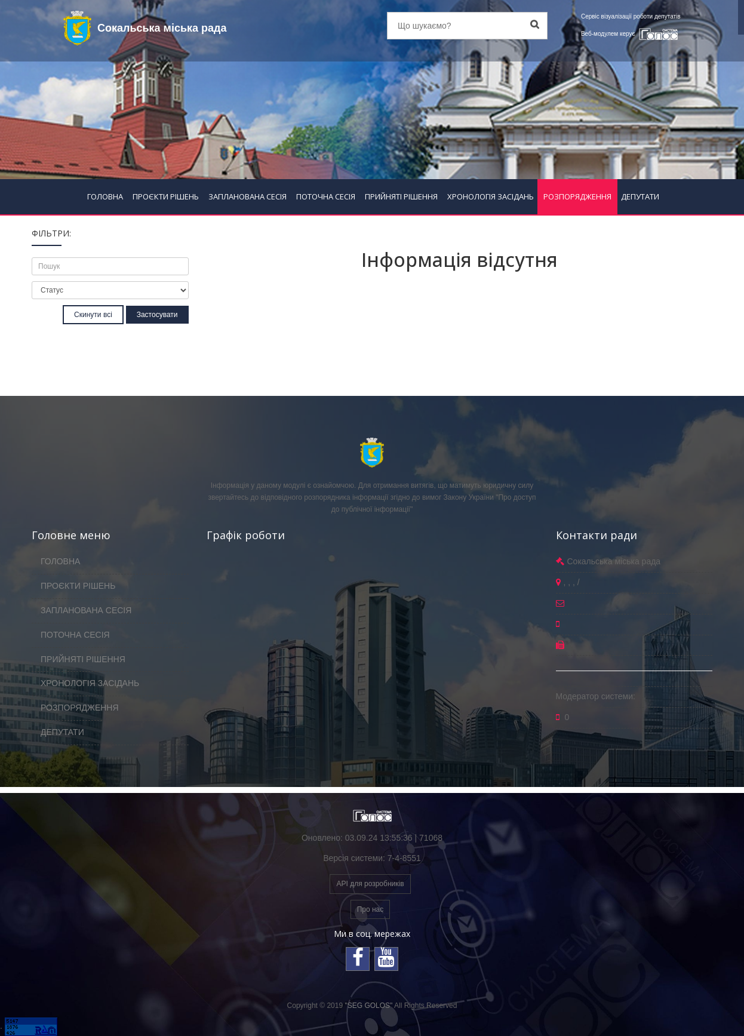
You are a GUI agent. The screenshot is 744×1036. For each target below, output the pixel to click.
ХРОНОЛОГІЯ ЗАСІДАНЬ (490, 196)
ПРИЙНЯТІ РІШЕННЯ (401, 196)
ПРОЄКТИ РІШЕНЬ (166, 196)
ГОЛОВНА (105, 196)
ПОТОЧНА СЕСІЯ (325, 196)
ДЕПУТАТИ (640, 196)
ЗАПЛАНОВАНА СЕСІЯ (247, 196)
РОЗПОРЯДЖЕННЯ (577, 196)
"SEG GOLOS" (368, 1005)
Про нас (370, 909)
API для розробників (370, 884)
